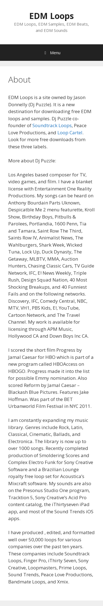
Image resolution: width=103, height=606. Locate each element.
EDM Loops (51, 15)
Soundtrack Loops (52, 125)
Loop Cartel (69, 132)
